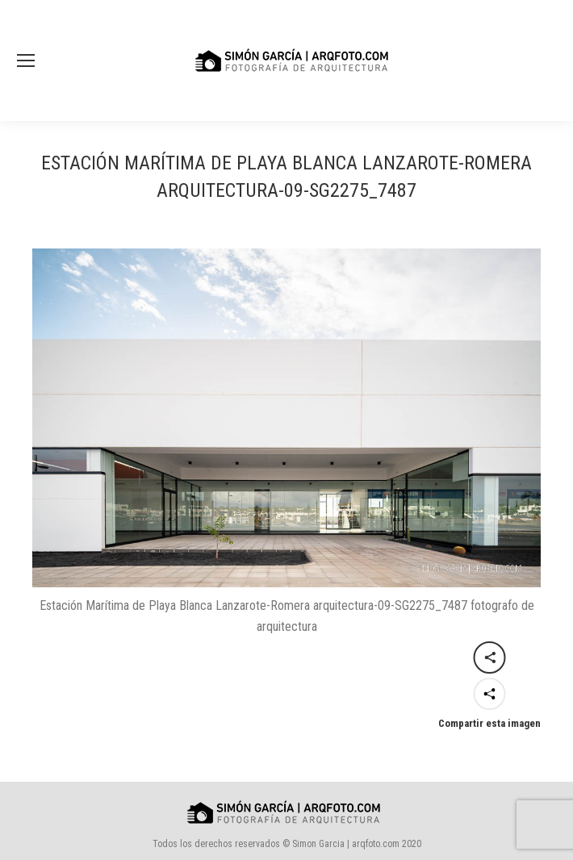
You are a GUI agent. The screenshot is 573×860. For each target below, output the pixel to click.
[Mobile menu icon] (26, 60)
